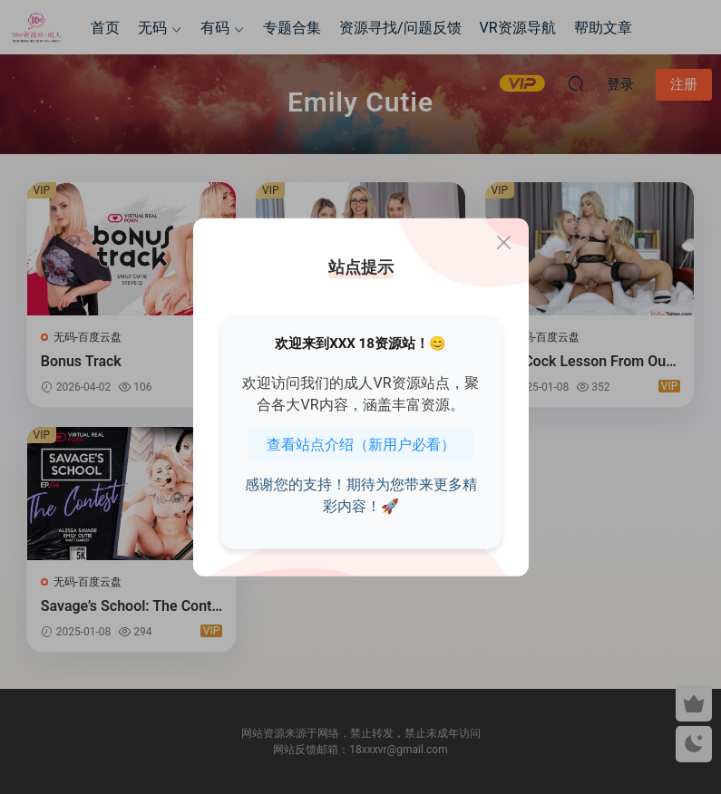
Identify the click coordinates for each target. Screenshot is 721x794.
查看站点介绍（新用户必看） (361, 443)
